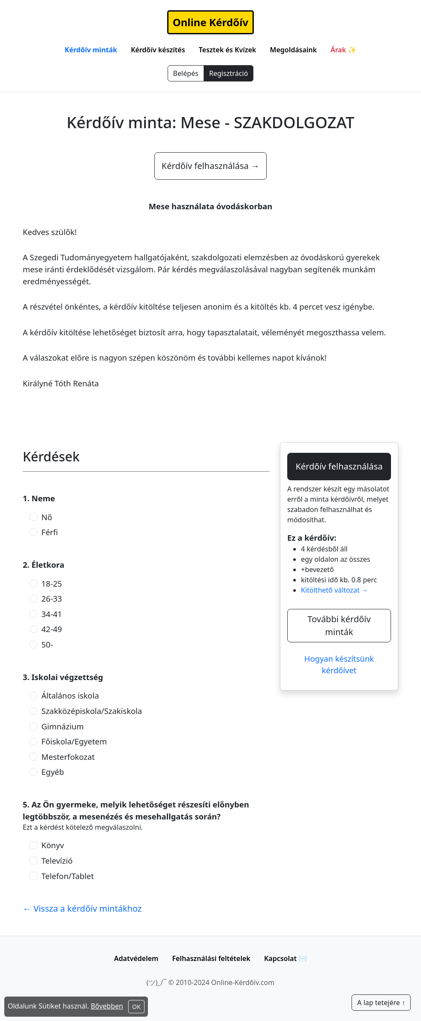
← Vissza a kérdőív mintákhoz (82, 908)
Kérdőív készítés (158, 49)
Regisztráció (228, 73)
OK (136, 1007)
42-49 (52, 628)
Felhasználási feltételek (211, 958)
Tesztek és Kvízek (227, 49)
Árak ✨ (343, 49)
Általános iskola (70, 695)
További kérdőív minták (338, 625)
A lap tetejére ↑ (381, 1002)
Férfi (50, 532)
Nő (47, 517)
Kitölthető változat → (334, 590)
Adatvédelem (136, 958)
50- (47, 644)
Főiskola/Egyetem (74, 741)
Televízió (57, 860)
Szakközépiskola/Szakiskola (92, 710)
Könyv (53, 845)
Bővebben (107, 1006)
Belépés (185, 73)
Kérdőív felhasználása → (210, 166)
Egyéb (53, 771)
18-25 (52, 583)
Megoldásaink (293, 49)
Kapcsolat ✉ (285, 958)
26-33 (52, 598)
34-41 (52, 613)
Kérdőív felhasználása (338, 466)
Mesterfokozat (68, 756)
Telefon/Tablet (68, 875)
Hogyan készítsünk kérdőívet (339, 664)
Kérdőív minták (91, 49)
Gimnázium (63, 726)
